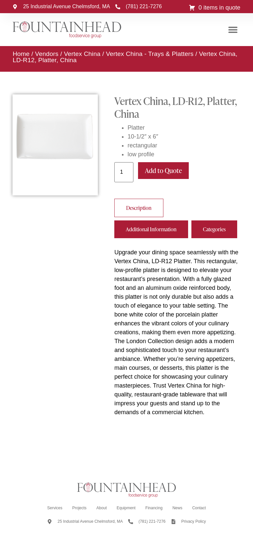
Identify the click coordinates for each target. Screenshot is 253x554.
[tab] (138, 208)
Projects (79, 508)
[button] (233, 29)
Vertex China (82, 53)
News (177, 508)
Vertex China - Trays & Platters (150, 53)
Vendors (46, 53)
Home (21, 53)
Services (54, 508)
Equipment (126, 508)
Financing (153, 508)
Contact (199, 508)
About (102, 508)
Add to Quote (163, 170)
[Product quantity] (123, 172)
